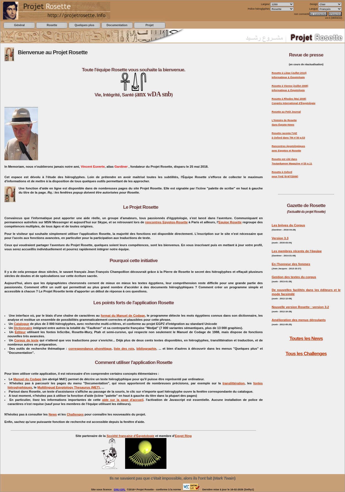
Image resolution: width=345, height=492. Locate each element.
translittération (233, 383)
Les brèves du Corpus (288, 225)
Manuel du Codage (27, 379)
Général (19, 25)
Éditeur (20, 332)
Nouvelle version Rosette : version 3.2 (300, 307)
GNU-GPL (119, 489)
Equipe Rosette (230, 222)
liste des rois (124, 348)
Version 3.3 (280, 238)
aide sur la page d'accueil (123, 399)
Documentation (117, 25)
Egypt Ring (183, 435)
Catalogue (21, 323)
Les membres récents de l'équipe (297, 251)
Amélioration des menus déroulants (299, 320)
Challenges (75, 414)
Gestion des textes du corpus (294, 277)
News (52, 414)
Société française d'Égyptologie (131, 435)
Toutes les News (306, 338)
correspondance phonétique (90, 348)
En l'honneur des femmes (291, 264)
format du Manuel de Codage (123, 315)
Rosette (52, 25)
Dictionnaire (23, 328)
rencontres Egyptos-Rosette (166, 222)
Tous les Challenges (306, 353)
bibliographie (146, 348)
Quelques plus (84, 25)
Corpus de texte (26, 340)
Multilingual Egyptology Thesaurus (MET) (68, 387)
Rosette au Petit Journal (286, 111)
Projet (149, 25)
